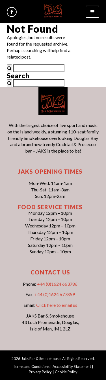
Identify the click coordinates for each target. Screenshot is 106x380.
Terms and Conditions (31, 366)
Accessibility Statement (72, 366)
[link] (53, 10)
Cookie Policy (66, 372)
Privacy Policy (40, 372)
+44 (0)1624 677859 (54, 294)
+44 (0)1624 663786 (57, 284)
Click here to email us (56, 305)
